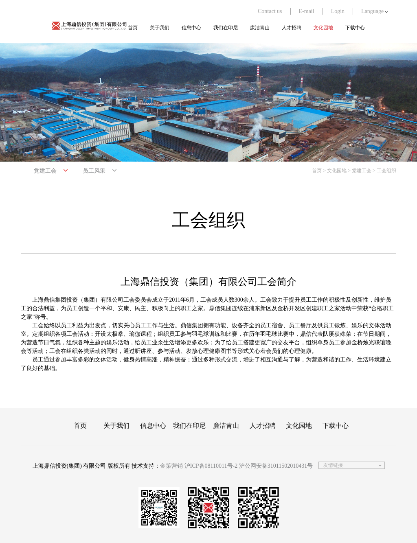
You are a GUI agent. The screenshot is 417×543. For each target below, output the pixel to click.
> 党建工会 (359, 170)
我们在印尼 (225, 28)
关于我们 (159, 28)
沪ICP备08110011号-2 (210, 466)
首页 (133, 28)
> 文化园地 (335, 170)
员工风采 (94, 171)
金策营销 (171, 466)
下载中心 (355, 28)
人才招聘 (291, 28)
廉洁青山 (260, 28)
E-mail (306, 11)
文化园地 (323, 28)
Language (374, 11)
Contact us (270, 11)
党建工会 (45, 171)
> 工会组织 (384, 170)
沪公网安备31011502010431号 (276, 466)
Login (338, 11)
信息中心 (191, 28)
